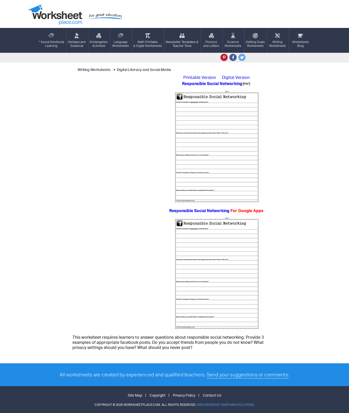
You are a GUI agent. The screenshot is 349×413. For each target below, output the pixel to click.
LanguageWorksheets (120, 40)
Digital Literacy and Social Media (141, 69)
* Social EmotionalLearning (51, 40)
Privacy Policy (184, 395)
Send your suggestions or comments (247, 374)
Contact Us (212, 395)
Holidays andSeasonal (77, 40)
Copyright (157, 395)
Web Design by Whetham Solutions (225, 405)
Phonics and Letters (211, 40)
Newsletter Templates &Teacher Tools (182, 40)
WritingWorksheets (277, 40)
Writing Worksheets (94, 69)
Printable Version (199, 77)
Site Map (135, 395)
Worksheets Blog (300, 40)
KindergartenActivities (99, 40)
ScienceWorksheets (233, 40)
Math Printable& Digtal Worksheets (147, 40)
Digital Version (236, 77)
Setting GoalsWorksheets (255, 40)
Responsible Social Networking (216, 210)
